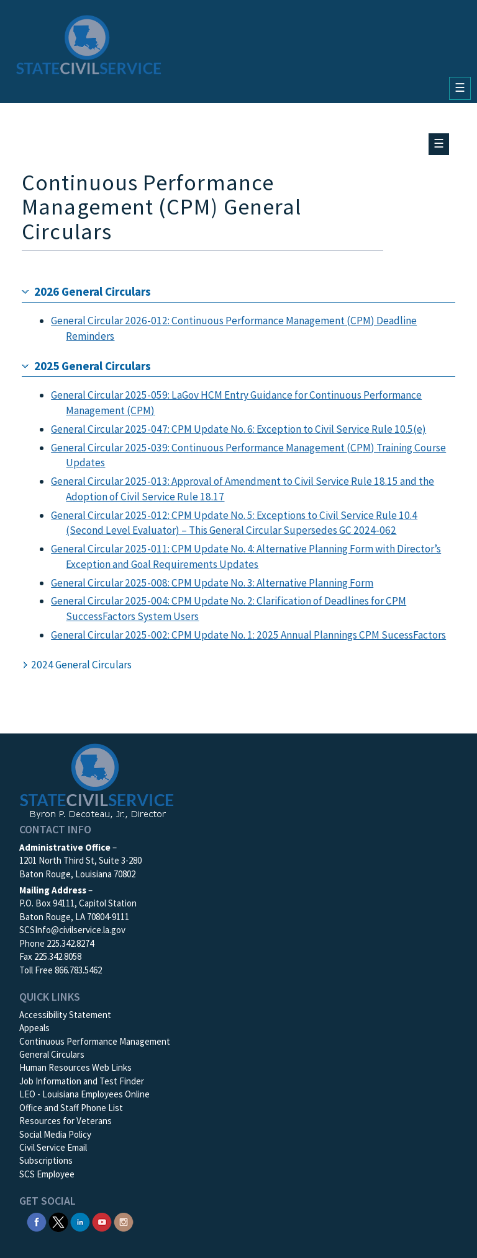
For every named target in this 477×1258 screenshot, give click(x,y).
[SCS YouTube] (102, 1221)
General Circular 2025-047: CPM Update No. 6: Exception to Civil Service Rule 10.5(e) (238, 429)
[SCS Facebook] (37, 1221)
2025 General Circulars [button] (92, 365)
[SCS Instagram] (124, 1221)
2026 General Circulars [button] (92, 291)
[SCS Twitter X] (58, 1221)
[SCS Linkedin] (80, 1221)
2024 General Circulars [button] (81, 664)
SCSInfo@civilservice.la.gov (72, 930)
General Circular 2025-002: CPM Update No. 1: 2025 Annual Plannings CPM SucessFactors (248, 635)
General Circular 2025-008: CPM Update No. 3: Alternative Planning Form (212, 583)
